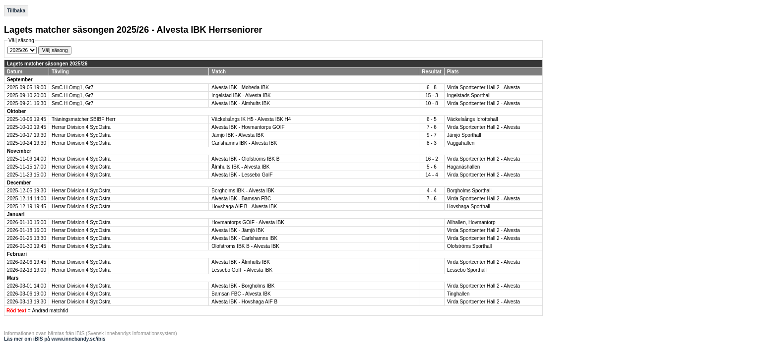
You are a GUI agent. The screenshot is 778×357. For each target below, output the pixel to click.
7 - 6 (432, 127)
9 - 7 (432, 135)
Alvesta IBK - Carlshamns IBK (244, 238)
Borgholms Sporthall (469, 190)
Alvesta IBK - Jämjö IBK (237, 230)
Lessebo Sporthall (467, 270)
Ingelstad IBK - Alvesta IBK (241, 95)
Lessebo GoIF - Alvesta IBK (241, 270)
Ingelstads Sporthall (469, 95)
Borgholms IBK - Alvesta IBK (242, 190)
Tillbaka (16, 10)
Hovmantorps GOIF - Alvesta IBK (247, 222)
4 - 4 (432, 190)
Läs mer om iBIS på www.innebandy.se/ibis (55, 339)
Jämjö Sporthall (464, 135)
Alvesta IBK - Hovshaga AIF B (244, 301)
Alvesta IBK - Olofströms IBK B (245, 159)
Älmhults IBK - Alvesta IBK (240, 167)
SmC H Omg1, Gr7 (72, 87)
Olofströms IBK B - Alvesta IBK (245, 246)
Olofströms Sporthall (469, 246)
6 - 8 (432, 87)
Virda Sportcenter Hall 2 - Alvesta (483, 87)
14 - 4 (431, 175)
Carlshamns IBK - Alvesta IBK (244, 143)
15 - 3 (431, 95)
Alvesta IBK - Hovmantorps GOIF (247, 127)
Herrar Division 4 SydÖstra (81, 127)
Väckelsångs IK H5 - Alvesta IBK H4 (251, 119)
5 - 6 (432, 167)
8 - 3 (432, 143)
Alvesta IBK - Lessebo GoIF (241, 175)
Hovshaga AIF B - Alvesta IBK (244, 206)
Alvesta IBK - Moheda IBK (240, 87)
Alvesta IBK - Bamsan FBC (241, 198)
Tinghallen (458, 294)
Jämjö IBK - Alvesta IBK (237, 135)
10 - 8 (431, 103)
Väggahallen (461, 143)
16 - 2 (431, 159)
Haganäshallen (463, 167)
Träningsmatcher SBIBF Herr (84, 119)
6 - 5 (432, 119)
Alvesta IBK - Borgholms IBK (242, 286)
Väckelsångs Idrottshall (472, 119)
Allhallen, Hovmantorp (471, 222)
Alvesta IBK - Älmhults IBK (240, 103)
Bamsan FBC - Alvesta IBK (241, 294)
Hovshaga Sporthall (468, 206)
